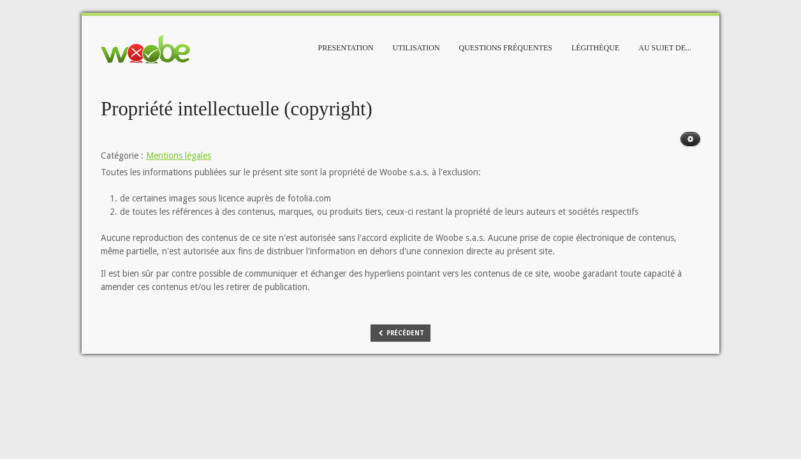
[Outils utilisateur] (690, 139)
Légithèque (595, 47)
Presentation (346, 47)
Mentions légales (178, 155)
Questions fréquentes (505, 47)
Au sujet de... (664, 47)
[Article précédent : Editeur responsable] (401, 333)
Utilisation (416, 47)
